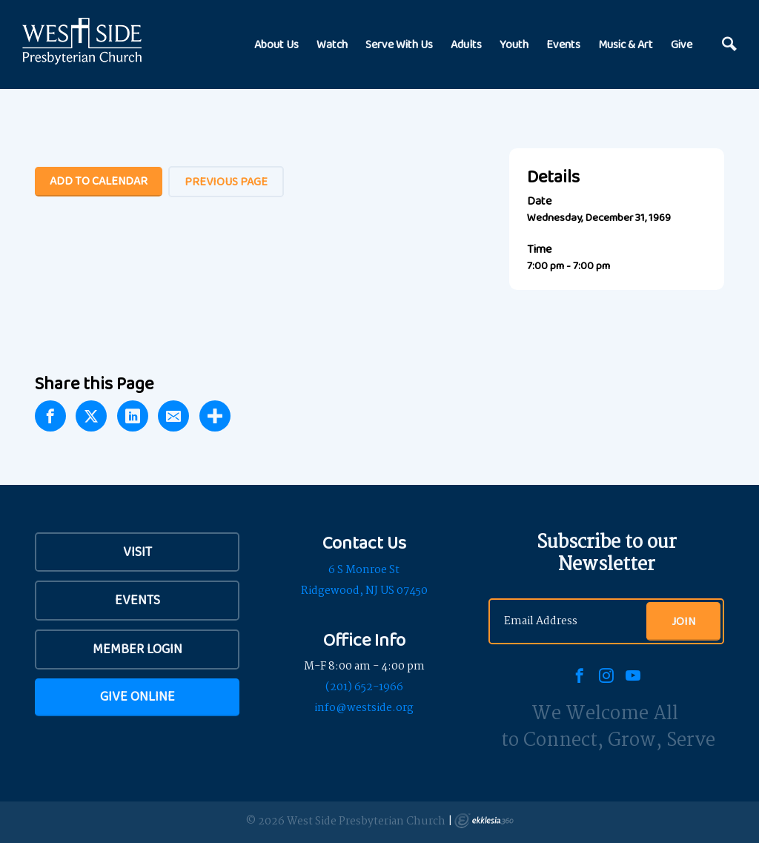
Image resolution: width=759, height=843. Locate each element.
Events (563, 44)
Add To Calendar (99, 180)
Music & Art (625, 44)
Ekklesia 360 (484, 820)
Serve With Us (399, 44)
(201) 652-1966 (364, 687)
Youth (514, 44)
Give (681, 44)
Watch (332, 44)
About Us (276, 44)
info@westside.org (364, 708)
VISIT (137, 551)
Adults (466, 44)
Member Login (137, 648)
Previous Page (226, 181)
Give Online (137, 696)
